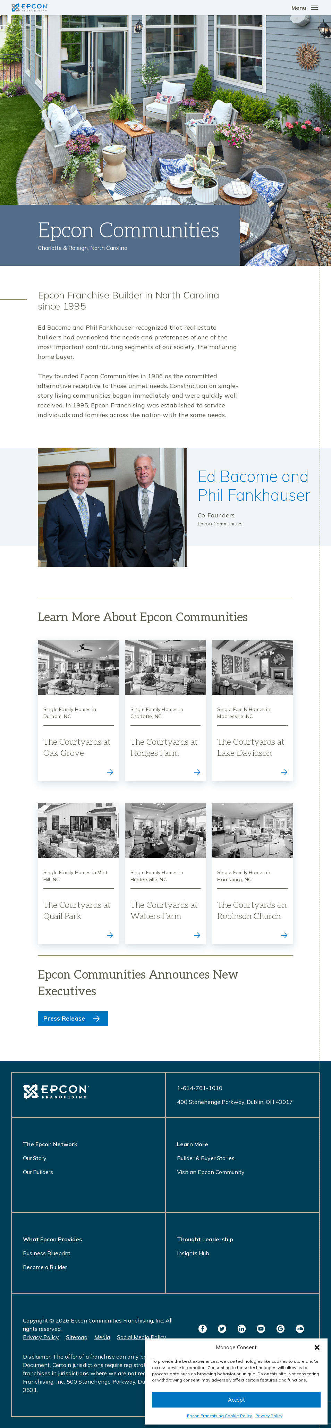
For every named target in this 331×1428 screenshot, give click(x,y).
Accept (236, 1399)
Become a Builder (45, 1267)
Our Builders (38, 1171)
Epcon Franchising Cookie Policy (219, 1415)
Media (102, 1337)
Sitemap (76, 1337)
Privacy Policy (268, 1415)
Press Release (64, 1018)
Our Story (34, 1158)
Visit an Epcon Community (211, 1171)
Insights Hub (193, 1253)
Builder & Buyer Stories (206, 1158)
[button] (317, 1347)
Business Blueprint (46, 1253)
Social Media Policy (141, 1337)
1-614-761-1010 (199, 1087)
